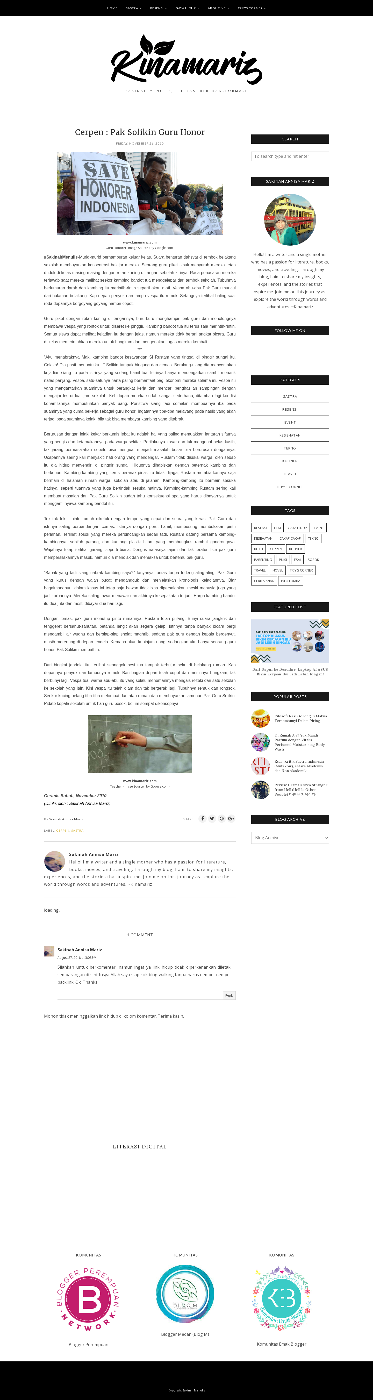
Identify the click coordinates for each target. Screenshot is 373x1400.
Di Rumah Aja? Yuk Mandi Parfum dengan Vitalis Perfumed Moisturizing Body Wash (300, 742)
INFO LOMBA (290, 580)
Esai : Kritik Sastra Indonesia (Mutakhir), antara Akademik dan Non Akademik (299, 766)
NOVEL (277, 570)
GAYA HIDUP (187, 8)
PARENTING (263, 559)
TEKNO (290, 448)
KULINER (290, 461)
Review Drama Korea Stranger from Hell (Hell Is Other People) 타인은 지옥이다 (301, 790)
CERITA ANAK (264, 580)
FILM (277, 527)
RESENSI (158, 8)
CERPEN (62, 830)
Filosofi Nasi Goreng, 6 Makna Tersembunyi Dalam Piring (301, 718)
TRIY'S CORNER (252, 8)
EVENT (290, 422)
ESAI (297, 559)
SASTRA (134, 8)
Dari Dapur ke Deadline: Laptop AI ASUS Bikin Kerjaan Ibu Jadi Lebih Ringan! (290, 671)
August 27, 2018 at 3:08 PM (77, 957)
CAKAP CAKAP (290, 538)
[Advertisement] (140, 1193)
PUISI (283, 559)
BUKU (258, 549)
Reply (229, 995)
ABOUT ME (218, 8)
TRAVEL (290, 474)
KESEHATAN (290, 435)
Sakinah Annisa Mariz (80, 950)
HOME (112, 8)
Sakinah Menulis (194, 1390)
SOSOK (313, 559)
